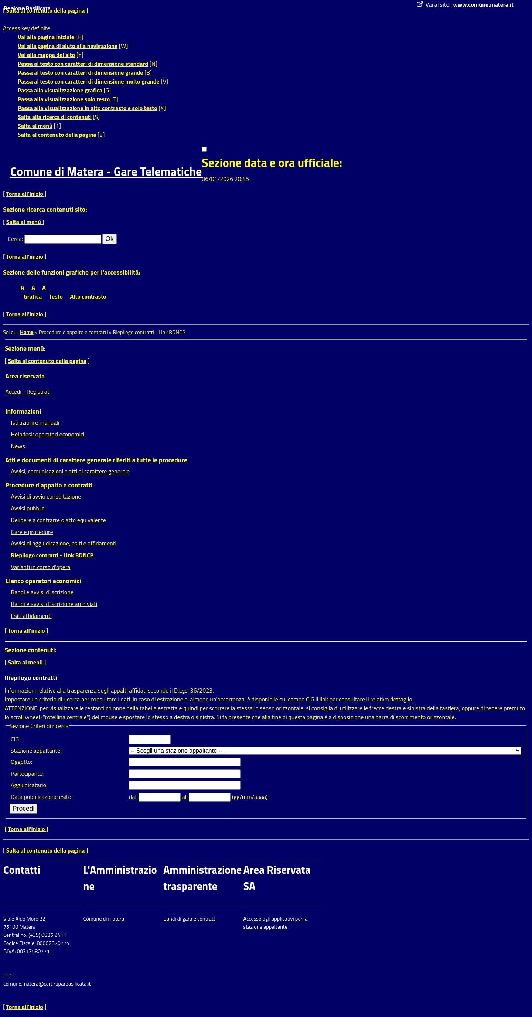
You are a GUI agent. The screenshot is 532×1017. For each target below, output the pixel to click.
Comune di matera (104, 919)
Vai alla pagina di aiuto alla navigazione (67, 45)
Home (27, 332)
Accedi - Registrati (28, 391)
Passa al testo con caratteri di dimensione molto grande (89, 81)
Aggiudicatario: (29, 784)
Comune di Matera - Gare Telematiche (106, 171)
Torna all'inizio (25, 193)
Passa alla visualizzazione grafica (60, 90)
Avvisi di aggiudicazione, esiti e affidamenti (63, 543)
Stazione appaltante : (37, 750)
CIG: (15, 739)
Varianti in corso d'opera (40, 566)
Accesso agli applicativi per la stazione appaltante (275, 923)
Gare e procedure (32, 531)
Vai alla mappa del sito (46, 54)
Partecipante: (27, 773)
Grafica (33, 296)
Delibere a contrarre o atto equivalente (58, 520)
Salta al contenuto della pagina (57, 134)
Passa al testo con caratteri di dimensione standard (83, 63)
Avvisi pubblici (28, 508)
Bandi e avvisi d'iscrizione (42, 592)
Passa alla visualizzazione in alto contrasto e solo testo (87, 107)
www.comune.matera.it (483, 4)
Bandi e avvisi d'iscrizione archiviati (54, 603)
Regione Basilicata (27, 8)
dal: (134, 796)
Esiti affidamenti (31, 615)
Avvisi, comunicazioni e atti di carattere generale (70, 471)
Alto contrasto (88, 296)
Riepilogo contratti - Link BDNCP (52, 555)
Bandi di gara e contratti (189, 919)
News (18, 446)
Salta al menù (35, 125)
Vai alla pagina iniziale (46, 37)
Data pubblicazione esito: (41, 796)
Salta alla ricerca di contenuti (55, 116)
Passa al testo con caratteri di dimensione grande (80, 72)
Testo (56, 296)
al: (185, 796)
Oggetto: (21, 761)
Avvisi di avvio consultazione (46, 496)
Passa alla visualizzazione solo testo (64, 99)
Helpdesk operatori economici (47, 434)
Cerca (15, 238)
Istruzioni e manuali (35, 422)
